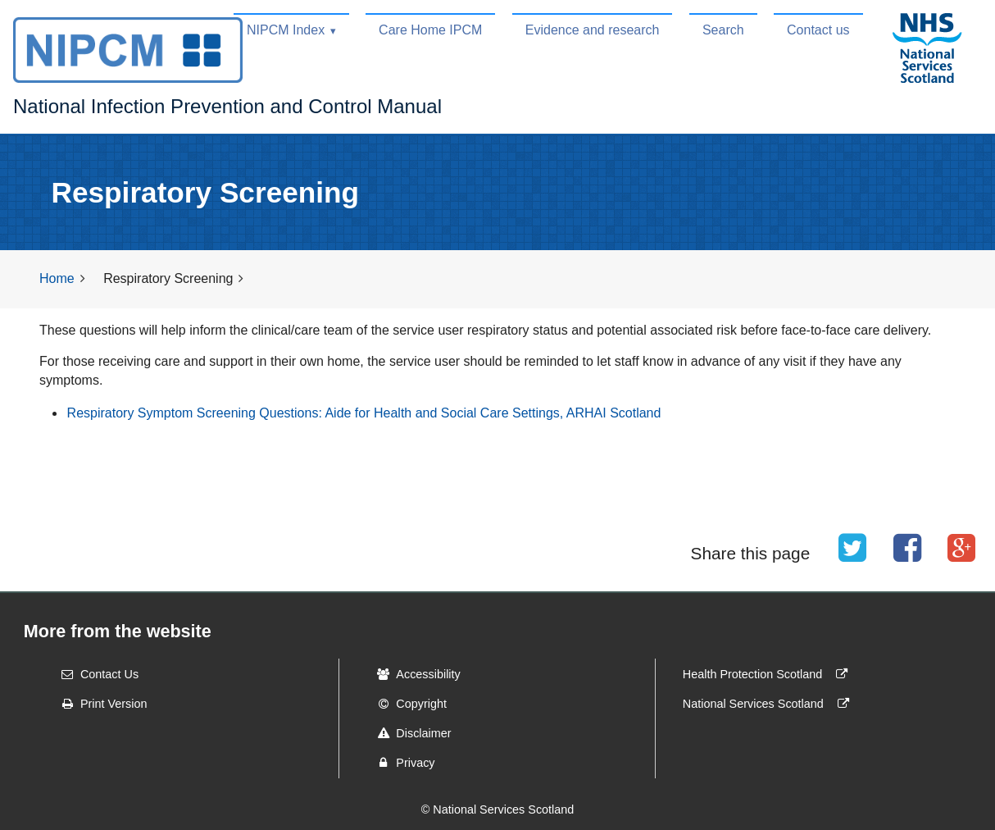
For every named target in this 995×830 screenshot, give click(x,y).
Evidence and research (592, 30)
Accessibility (413, 674)
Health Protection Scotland (769, 674)
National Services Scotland (769, 703)
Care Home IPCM (430, 30)
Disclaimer (408, 733)
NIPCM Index (286, 30)
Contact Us (95, 674)
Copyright (406, 703)
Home (57, 278)
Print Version (99, 703)
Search (723, 30)
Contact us (818, 30)
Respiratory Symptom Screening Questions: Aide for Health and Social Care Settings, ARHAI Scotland (364, 413)
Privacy (400, 762)
